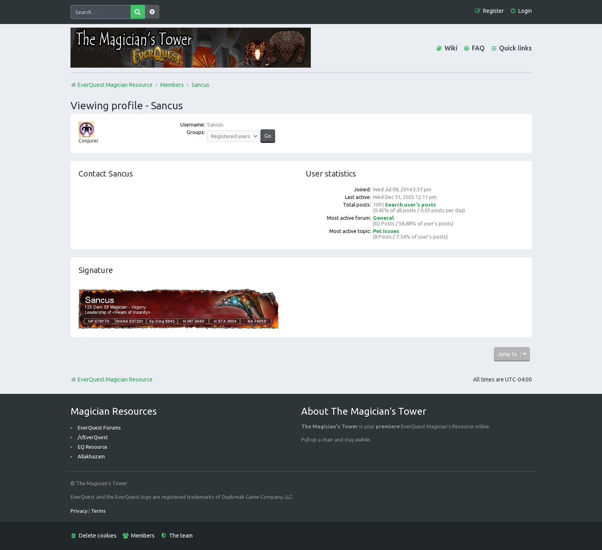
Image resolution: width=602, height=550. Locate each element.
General (383, 218)
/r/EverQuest (93, 437)
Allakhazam (91, 456)
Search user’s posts (410, 204)
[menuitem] (521, 11)
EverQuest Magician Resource (111, 379)
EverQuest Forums (99, 427)
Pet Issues (386, 231)
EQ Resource (92, 447)
